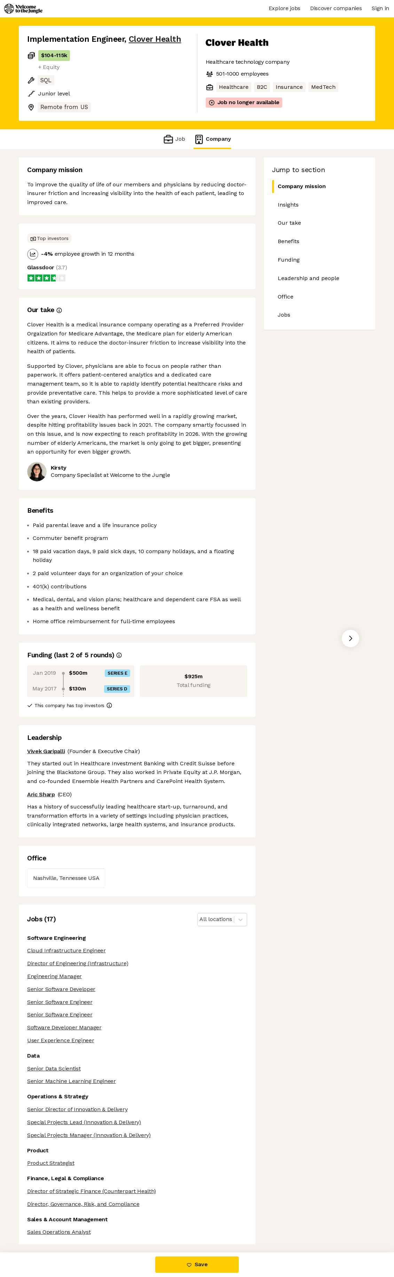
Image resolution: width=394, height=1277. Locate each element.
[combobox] (200, 919)
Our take (289, 222)
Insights (288, 204)
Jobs (284, 314)
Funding (289, 259)
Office (285, 296)
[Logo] (23, 9)
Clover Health (155, 39)
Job (174, 139)
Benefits (288, 241)
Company (212, 139)
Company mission (301, 186)
